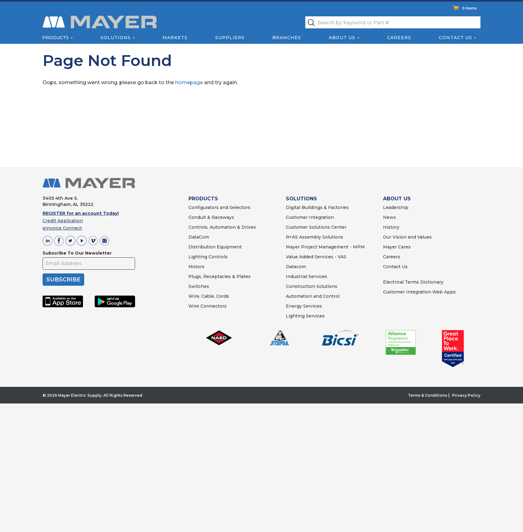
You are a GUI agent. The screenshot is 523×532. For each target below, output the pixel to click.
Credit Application (63, 220)
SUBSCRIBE (63, 279)
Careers (399, 37)
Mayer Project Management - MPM (325, 247)
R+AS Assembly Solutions (314, 237)
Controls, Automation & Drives (222, 227)
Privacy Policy (466, 395)
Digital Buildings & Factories (317, 207)
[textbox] (392, 22)
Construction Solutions (311, 286)
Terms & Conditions (427, 395)
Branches (286, 37)
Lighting (197, 257)
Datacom (296, 266)
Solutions (116, 37)
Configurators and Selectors (219, 207)
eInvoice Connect (62, 228)
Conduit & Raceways (211, 217)
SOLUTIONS (301, 199)
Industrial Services (306, 276)
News (389, 217)
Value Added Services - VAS (316, 257)
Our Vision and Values (407, 237)
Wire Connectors (207, 306)
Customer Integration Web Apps (419, 292)
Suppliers (230, 37)
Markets (174, 37)
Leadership (395, 207)
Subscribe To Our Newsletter (77, 253)
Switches (198, 286)
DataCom (198, 237)
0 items (469, 8)
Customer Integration (310, 217)
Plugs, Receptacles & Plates (219, 276)
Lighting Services (305, 316)
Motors (196, 266)
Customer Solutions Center (316, 227)
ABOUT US (397, 199)
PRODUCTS (203, 199)
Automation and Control (313, 296)
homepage (189, 82)
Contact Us (455, 37)
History (391, 227)
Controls (217, 257)
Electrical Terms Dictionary (413, 282)
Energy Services (304, 306)
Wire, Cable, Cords (208, 296)
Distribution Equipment (215, 247)
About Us (342, 37)
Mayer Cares (397, 247)
